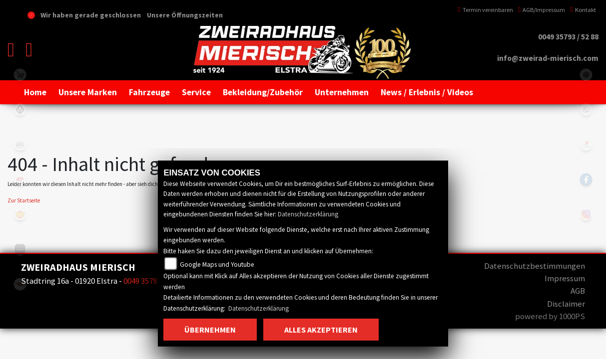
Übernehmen (210, 330)
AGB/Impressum (542, 9)
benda (20, 110)
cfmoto (20, 145)
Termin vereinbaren (485, 9)
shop (20, 75)
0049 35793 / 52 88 (568, 36)
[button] (87, 92)
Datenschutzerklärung (308, 214)
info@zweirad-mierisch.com (548, 58)
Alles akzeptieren (321, 330)
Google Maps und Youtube (217, 264)
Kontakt (583, 9)
